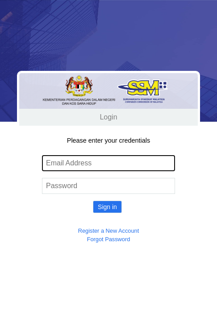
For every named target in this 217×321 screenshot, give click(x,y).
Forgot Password (108, 239)
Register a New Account (108, 230)
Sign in (107, 206)
